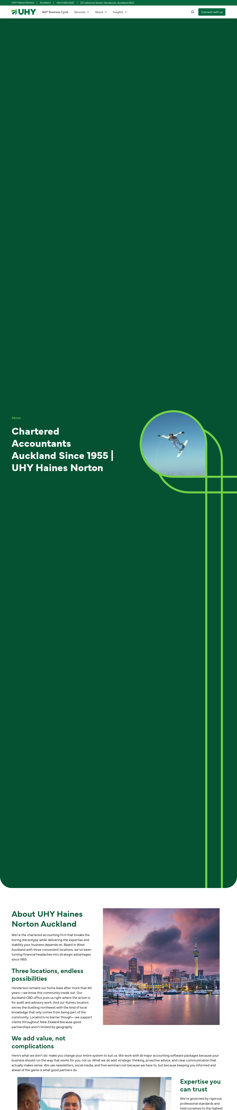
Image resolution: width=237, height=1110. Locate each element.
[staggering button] (211, 12)
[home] (24, 12)
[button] (81, 12)
